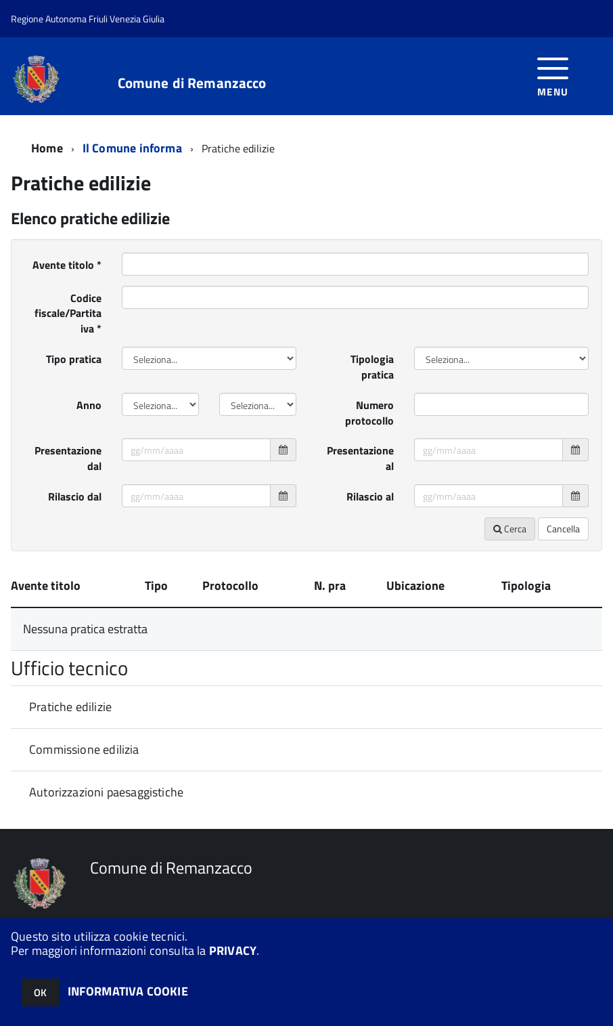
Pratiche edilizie (70, 707)
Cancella (563, 528)
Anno (88, 405)
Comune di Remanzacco (192, 83)
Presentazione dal (68, 458)
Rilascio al (370, 496)
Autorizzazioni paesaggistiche (106, 792)
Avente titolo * (66, 265)
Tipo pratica (73, 359)
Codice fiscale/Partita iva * (68, 313)
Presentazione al (360, 458)
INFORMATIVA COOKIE (128, 991)
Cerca (509, 528)
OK (40, 992)
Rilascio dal (74, 496)
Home (47, 148)
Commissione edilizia (84, 749)
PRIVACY (232, 950)
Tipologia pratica (372, 367)
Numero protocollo (369, 413)
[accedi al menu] (553, 75)
